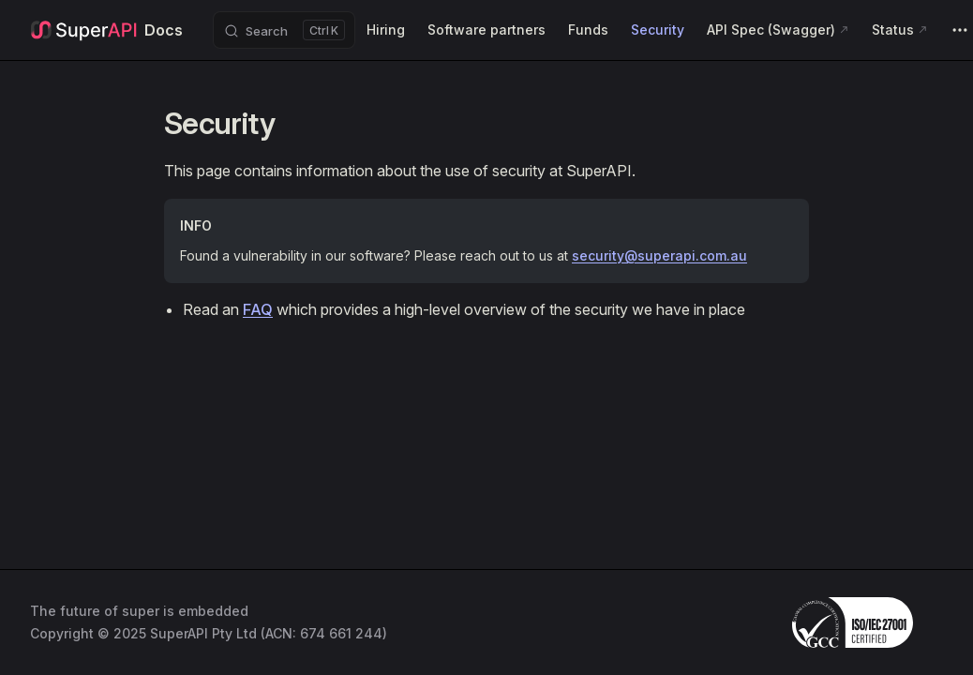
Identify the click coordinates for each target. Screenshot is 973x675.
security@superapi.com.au (659, 255)
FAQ (258, 309)
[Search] (284, 30)
